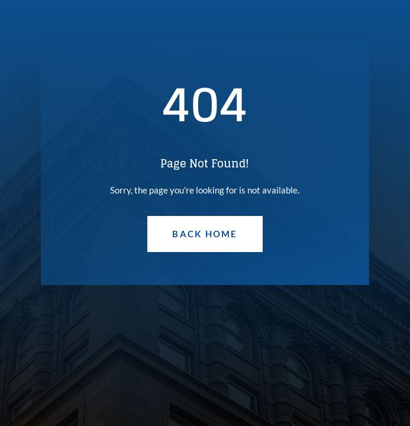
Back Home (204, 233)
